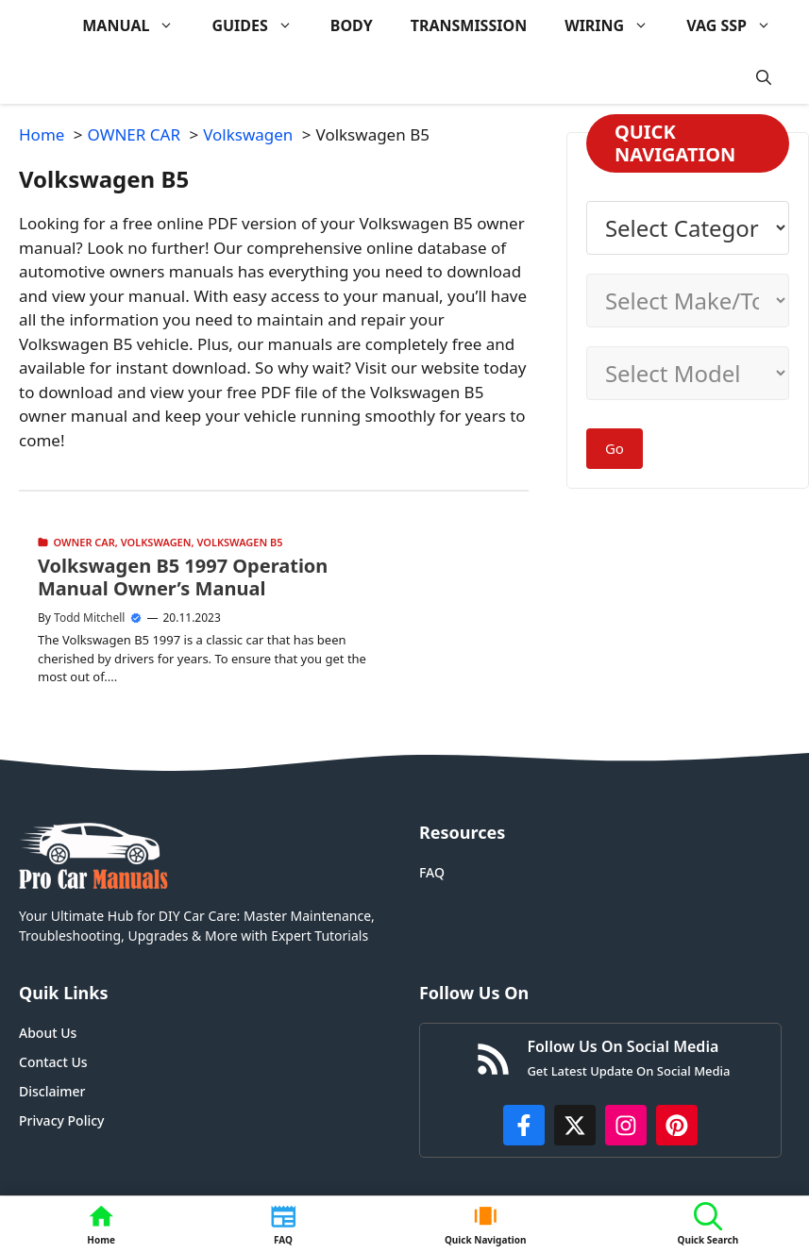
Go (614, 448)
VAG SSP (738, 26)
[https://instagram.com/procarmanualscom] (626, 1125)
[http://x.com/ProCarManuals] (575, 1125)
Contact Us (53, 1062)
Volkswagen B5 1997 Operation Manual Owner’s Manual (183, 577)
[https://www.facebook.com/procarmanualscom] (524, 1125)
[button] (763, 78)
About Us (47, 1033)
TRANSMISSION (469, 25)
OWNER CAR (84, 542)
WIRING (616, 26)
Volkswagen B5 (239, 542)
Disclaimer (52, 1091)
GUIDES (261, 26)
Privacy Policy (61, 1120)
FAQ (432, 872)
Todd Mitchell (89, 618)
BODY (351, 25)
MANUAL (137, 26)
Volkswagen (156, 542)
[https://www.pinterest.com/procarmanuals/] (677, 1125)
